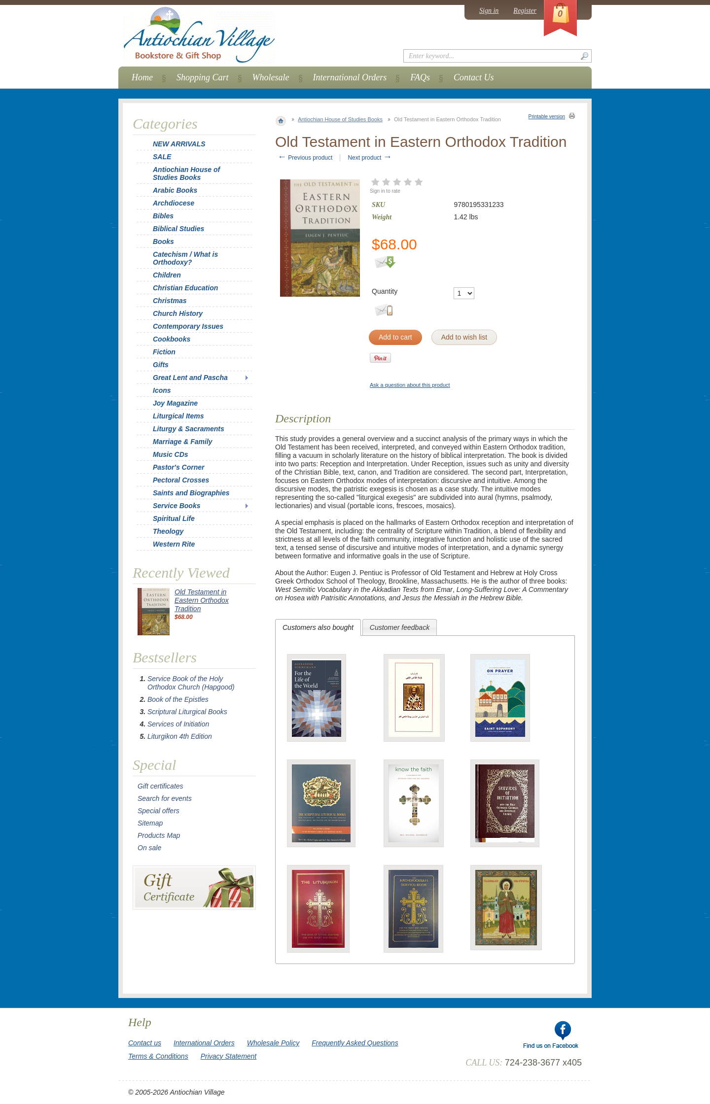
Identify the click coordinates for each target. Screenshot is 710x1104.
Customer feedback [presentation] (399, 627)
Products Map (159, 835)
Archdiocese (173, 203)
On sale (149, 848)
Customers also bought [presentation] (318, 627)
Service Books (177, 506)
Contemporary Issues (188, 326)
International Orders (350, 77)
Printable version (547, 116)
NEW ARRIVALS (179, 144)
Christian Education (185, 288)
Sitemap (150, 823)
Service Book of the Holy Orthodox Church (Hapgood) (191, 683)
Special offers (158, 811)
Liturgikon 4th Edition (179, 736)
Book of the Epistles (178, 699)
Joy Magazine (175, 403)
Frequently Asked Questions (355, 1043)
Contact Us (474, 77)
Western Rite (174, 544)
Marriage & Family (183, 442)
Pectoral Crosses (181, 480)
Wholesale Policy (273, 1043)
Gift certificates (160, 786)
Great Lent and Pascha (190, 377)
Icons (162, 390)
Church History (178, 313)
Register (524, 10)
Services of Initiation (178, 724)
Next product (369, 157)
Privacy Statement (229, 1056)
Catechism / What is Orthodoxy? (185, 258)
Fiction (164, 352)
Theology (168, 531)
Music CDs (170, 454)
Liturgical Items (178, 416)
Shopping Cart (203, 77)
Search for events (165, 798)
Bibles (163, 216)
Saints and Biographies (191, 493)
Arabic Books (175, 190)
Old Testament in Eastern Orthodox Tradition (202, 600)
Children (167, 275)
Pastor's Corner (178, 467)
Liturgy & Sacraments (188, 429)
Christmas (163, 301)
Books (163, 241)
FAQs (420, 77)
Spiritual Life (174, 518)
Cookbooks (171, 339)
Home (142, 77)
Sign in (488, 10)
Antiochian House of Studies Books (340, 119)
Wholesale (270, 77)
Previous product (305, 157)
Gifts (161, 365)
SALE (162, 157)
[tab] (318, 627)
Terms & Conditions (158, 1056)
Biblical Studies (178, 229)
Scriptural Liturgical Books (187, 712)
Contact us (144, 1043)
